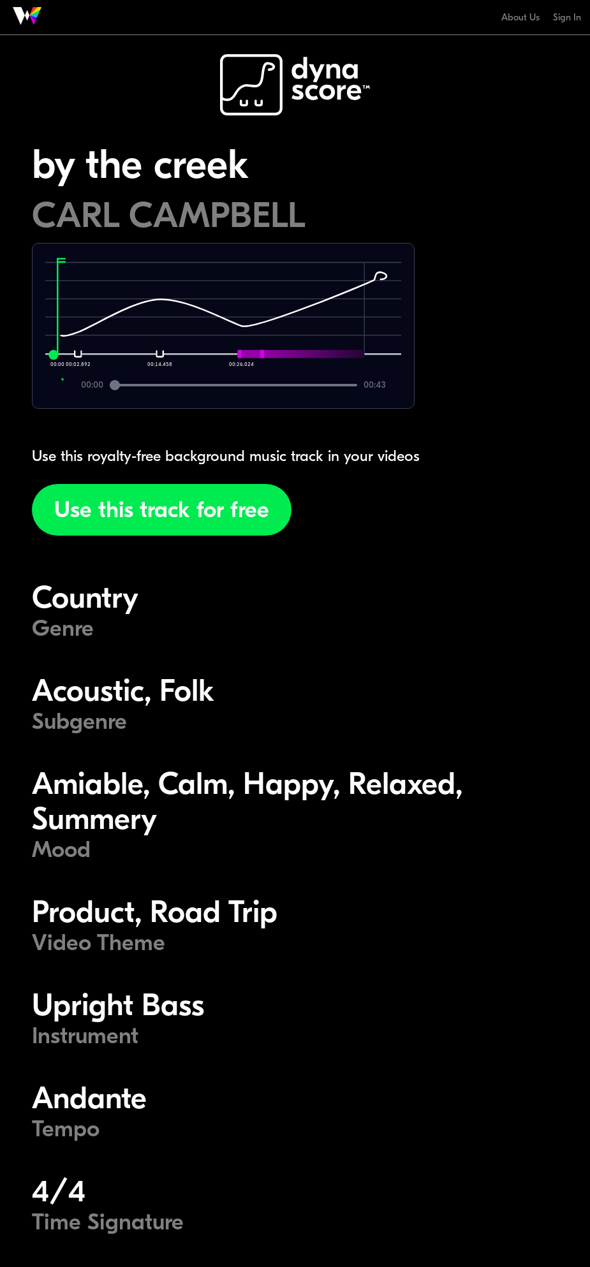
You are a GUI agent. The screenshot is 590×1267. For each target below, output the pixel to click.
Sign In (567, 17)
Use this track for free (161, 510)
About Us (520, 17)
